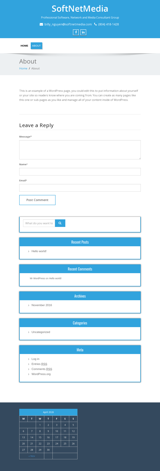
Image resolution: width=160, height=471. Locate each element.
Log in (35, 359)
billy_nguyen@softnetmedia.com (68, 24)
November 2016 (42, 305)
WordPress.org (41, 374)
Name (23, 164)
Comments (42, 369)
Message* (25, 136)
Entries (39, 364)
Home (24, 45)
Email (23, 180)
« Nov (32, 456)
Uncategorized (41, 332)
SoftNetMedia (80, 8)
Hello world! (39, 251)
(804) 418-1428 (108, 24)
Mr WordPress (37, 278)
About (36, 45)
